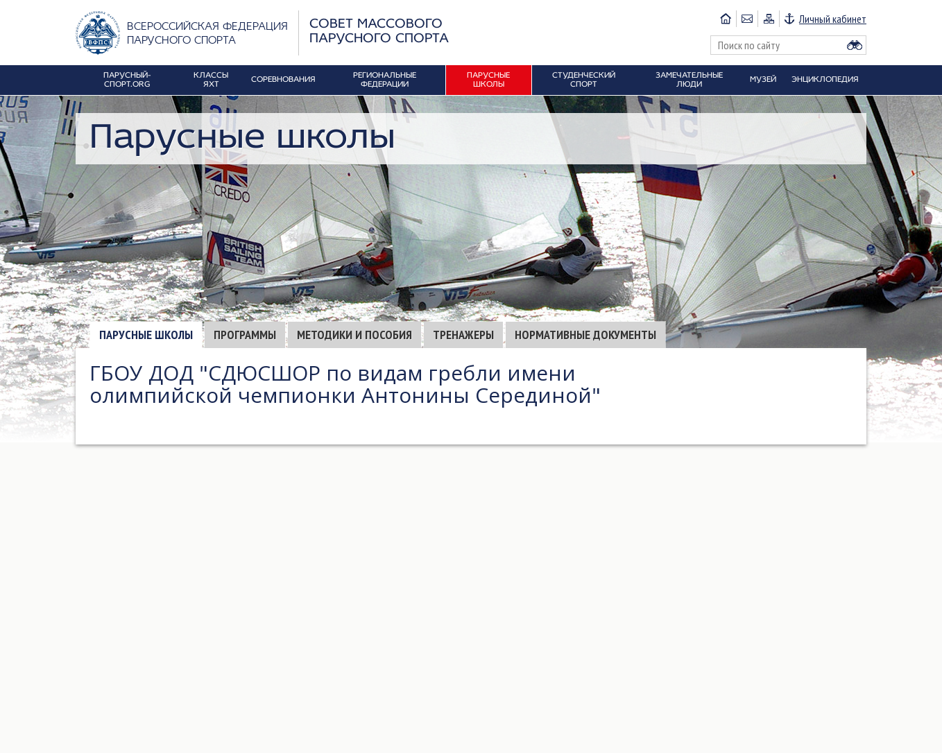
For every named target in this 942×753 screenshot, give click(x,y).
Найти (854, 45)
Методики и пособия (354, 335)
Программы (245, 335)
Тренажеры (463, 335)
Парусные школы (146, 335)
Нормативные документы (585, 335)
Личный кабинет (832, 19)
